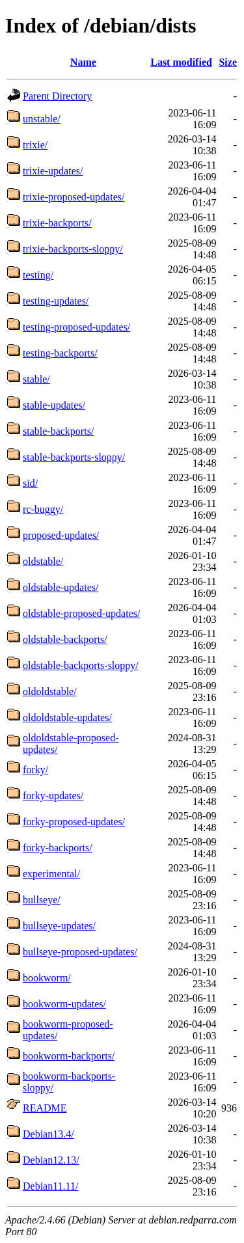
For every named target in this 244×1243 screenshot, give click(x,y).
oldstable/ (43, 561)
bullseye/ (42, 899)
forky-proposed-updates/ (74, 821)
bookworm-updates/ (64, 1003)
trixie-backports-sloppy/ (73, 248)
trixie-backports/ (57, 222)
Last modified (181, 62)
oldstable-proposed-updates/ (81, 613)
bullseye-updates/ (59, 925)
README (45, 1107)
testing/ (38, 274)
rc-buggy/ (43, 509)
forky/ (35, 769)
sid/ (30, 483)
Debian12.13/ (51, 1160)
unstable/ (42, 118)
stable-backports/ (58, 431)
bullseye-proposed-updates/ (80, 951)
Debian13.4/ (48, 1134)
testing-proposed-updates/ (76, 327)
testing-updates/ (55, 301)
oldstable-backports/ (65, 639)
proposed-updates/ (61, 535)
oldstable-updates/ (60, 587)
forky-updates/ (53, 795)
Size (228, 62)
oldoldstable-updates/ (67, 717)
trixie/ (35, 144)
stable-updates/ (54, 405)
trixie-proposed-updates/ (73, 196)
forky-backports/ (57, 847)
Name (83, 62)
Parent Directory (57, 96)
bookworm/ (47, 977)
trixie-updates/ (53, 170)
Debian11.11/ (50, 1186)
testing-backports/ (60, 353)
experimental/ (51, 873)
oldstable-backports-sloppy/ (81, 665)
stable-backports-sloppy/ (74, 457)
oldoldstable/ (50, 691)
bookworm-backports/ (69, 1055)
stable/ (36, 379)
